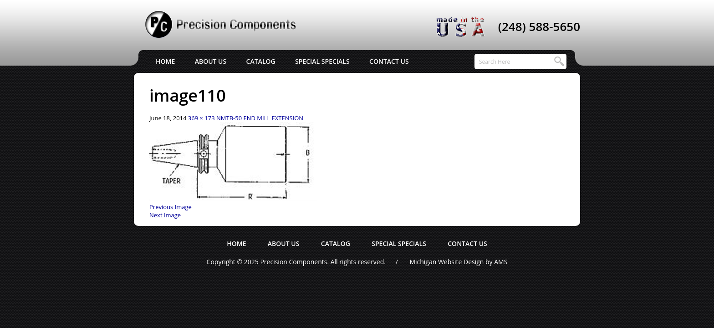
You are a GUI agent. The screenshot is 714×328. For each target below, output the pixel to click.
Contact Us (389, 61)
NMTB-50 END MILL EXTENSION (259, 118)
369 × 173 (201, 118)
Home (165, 61)
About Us (211, 61)
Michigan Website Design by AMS (458, 261)
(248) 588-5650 (539, 26)
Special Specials (322, 61)
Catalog (260, 61)
